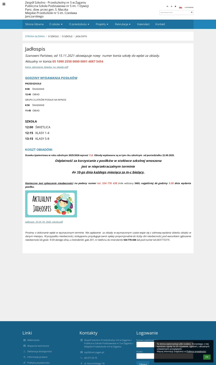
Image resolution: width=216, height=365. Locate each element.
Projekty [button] (102, 24)
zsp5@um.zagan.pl (94, 352)
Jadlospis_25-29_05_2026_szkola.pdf (44, 221)
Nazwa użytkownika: (147, 340)
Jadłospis (81, 36)
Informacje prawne (37, 357)
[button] (180, 7)
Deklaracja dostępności (39, 351)
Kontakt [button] (160, 24)
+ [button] (167, 6)
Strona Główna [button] (34, 24)
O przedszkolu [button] (79, 24)
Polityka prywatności (38, 362)
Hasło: (139, 351)
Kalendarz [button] (143, 24)
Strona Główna (35, 36)
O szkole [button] (56, 24)
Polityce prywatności (196, 351)
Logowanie (189, 7)
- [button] (172, 6)
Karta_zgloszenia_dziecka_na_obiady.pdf (46, 67)
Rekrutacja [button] (123, 24)
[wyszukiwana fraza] (176, 12)
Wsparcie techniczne (38, 345)
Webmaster (33, 340)
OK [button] (206, 357)
